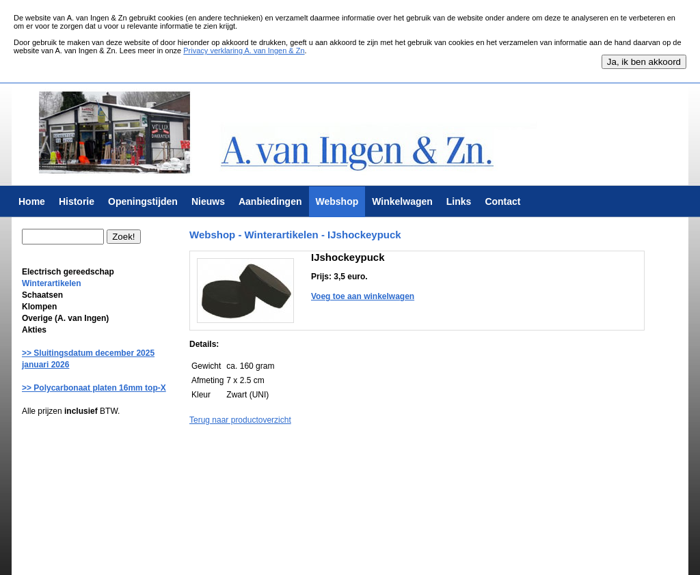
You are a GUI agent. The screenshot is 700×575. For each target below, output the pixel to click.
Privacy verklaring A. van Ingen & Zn (243, 50)
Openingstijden (143, 201)
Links (459, 201)
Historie (76, 201)
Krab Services (395, 557)
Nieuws (208, 201)
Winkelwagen (402, 201)
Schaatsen (42, 295)
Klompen (39, 306)
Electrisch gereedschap (68, 272)
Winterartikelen (51, 283)
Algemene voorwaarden (229, 557)
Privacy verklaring (304, 557)
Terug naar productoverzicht (240, 420)
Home (31, 201)
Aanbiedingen (270, 201)
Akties (34, 330)
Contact (502, 201)
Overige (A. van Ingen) (65, 318)
